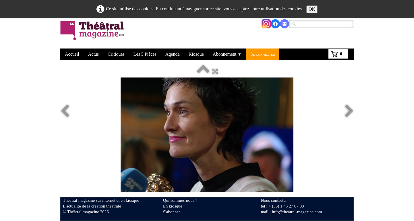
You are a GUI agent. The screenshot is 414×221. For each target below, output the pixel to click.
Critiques (116, 54)
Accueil (72, 54)
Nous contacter (274, 200)
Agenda (172, 54)
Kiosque (196, 54)
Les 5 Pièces (145, 54)
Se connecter (262, 54)
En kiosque (172, 206)
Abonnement (227, 54)
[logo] (93, 34)
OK (312, 9)
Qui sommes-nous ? (180, 200)
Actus (93, 54)
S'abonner (171, 212)
